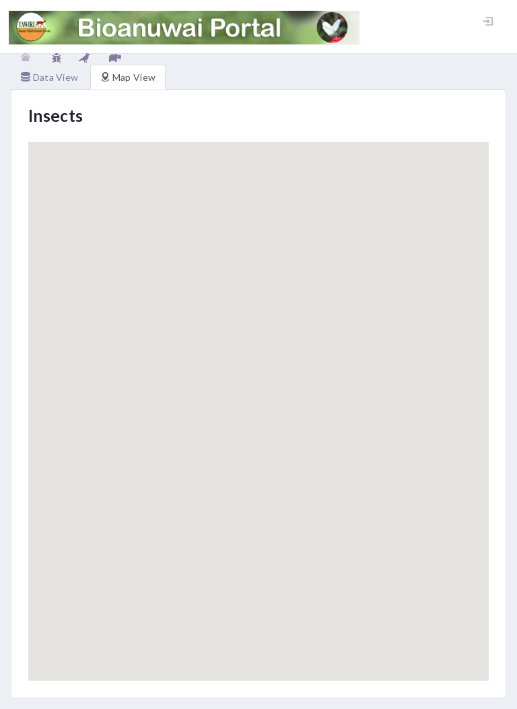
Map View (128, 77)
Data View (49, 77)
